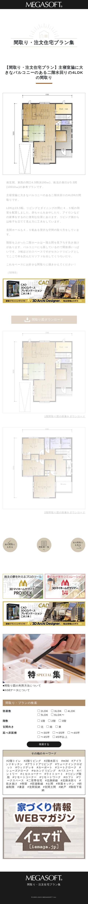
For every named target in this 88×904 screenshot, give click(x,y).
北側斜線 (52, 780)
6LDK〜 (57, 714)
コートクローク (67, 767)
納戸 (63, 786)
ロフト (69, 777)
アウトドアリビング (39, 764)
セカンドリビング (44, 770)
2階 (52, 720)
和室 (25, 783)
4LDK (69, 711)
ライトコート (54, 773)
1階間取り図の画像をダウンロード (64, 416)
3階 (63, 720)
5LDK (43, 714)
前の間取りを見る (10, 544)
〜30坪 (44, 732)
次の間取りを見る (79, 544)
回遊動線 (37, 783)
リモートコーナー (25, 777)
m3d (66, 760)
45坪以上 (60, 737)
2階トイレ (14, 760)
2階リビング (33, 760)
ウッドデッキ (25, 767)
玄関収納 (34, 786)
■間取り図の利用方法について (22, 685)
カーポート (45, 767)
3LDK (56, 711)
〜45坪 (44, 737)
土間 (50, 783)
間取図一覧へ (44, 546)
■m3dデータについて (16, 690)
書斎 (22, 786)
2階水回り (52, 760)
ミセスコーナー (32, 773)
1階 (41, 720)
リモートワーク (51, 777)
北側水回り (69, 780)
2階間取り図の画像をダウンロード (64, 512)
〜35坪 (59, 732)
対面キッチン (66, 783)
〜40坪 (74, 732)
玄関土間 (50, 786)
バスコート (67, 770)
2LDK (43, 711)
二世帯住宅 (35, 780)
